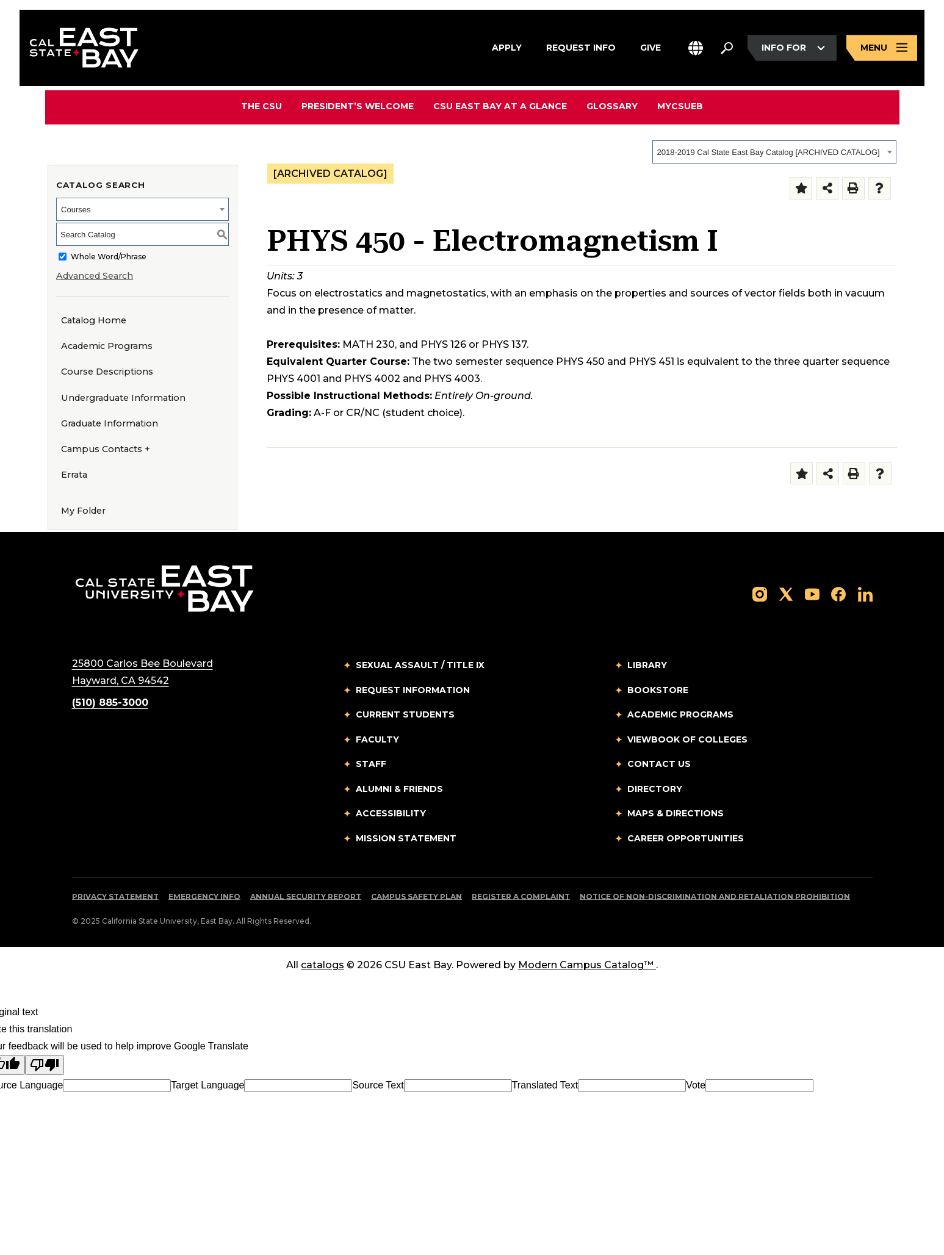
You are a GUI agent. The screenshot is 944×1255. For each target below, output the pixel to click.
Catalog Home (93, 320)
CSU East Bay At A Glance (500, 106)
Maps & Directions (675, 813)
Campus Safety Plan (416, 896)
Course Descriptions (107, 371)
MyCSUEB (680, 106)
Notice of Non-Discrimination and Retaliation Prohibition (715, 896)
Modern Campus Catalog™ (587, 965)
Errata (74, 474)
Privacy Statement (115, 896)
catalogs (322, 965)
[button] (695, 47)
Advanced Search (94, 275)
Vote (695, 1085)
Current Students (405, 714)
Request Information (413, 690)
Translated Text (545, 1085)
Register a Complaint (521, 896)
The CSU (261, 106)
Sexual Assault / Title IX (420, 665)
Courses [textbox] (75, 209)
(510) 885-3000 (110, 702)
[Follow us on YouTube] (812, 593)
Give (650, 46)
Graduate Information (109, 423)
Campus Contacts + (105, 449)
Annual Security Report (305, 896)
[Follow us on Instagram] (759, 593)
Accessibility (391, 813)
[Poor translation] (44, 1065)
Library (647, 665)
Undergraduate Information (123, 397)
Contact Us (659, 763)
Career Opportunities (685, 838)
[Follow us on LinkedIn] (865, 593)
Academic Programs (107, 345)
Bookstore (657, 690)
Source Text (377, 1085)
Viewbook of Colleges (687, 739)
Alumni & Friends (399, 788)
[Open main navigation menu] (881, 48)
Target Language (207, 1085)
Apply (507, 46)
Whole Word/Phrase (108, 256)
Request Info (581, 46)
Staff (371, 763)
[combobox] (774, 152)
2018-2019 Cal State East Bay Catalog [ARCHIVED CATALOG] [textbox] (768, 152)
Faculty (377, 739)
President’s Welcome (357, 106)
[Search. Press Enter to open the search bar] (727, 48)
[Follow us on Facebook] (838, 593)
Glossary (612, 106)
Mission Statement (406, 838)
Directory (654, 788)
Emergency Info (204, 896)
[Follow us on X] (786, 593)
